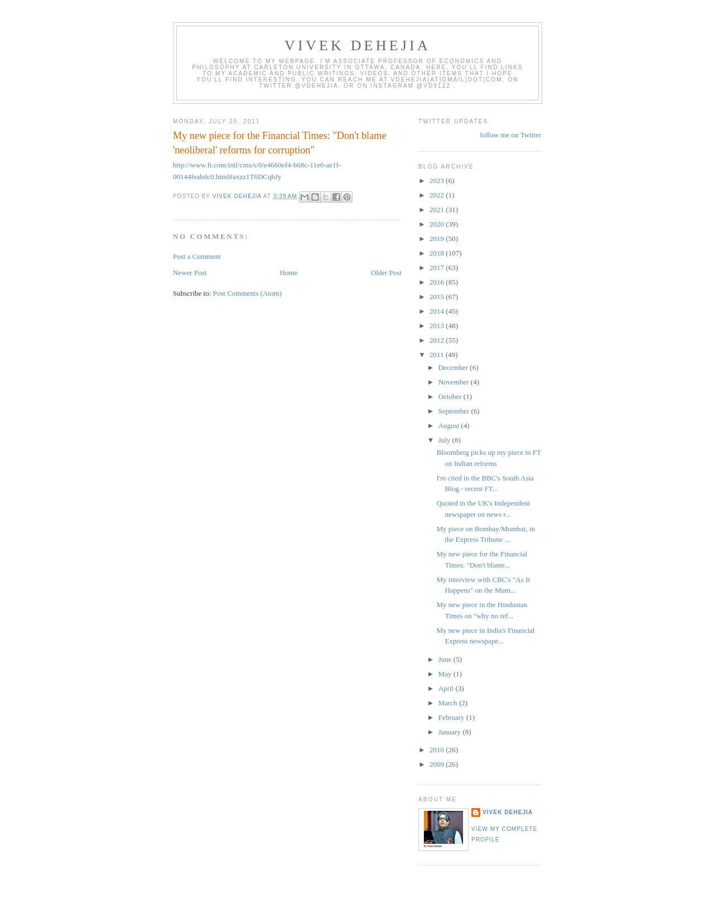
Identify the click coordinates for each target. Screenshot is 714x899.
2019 (438, 238)
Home (289, 272)
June (446, 659)
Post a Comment (197, 256)
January (450, 732)
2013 (438, 325)
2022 (438, 195)
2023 (438, 180)
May (446, 674)
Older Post (386, 272)
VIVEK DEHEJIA (357, 45)
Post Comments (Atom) (247, 293)
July (445, 440)
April (447, 688)
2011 (438, 354)
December (454, 367)
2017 (438, 267)
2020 (438, 224)
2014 (438, 311)
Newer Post (189, 272)
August (449, 425)
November (454, 382)
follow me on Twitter (510, 135)
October (451, 396)
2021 (438, 209)
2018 (438, 253)
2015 (438, 296)
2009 (438, 764)
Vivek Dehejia (508, 812)
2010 (438, 750)
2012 (438, 340)
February (452, 717)
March (448, 703)
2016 (438, 282)
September (454, 411)
